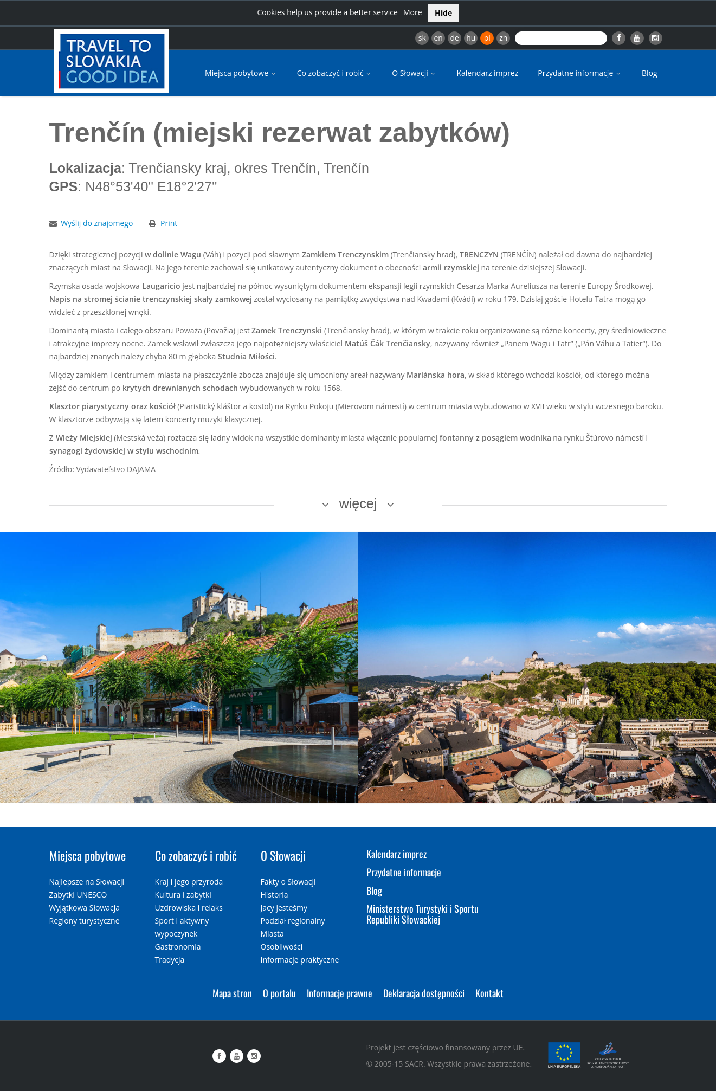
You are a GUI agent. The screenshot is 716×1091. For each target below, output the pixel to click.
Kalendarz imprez (487, 73)
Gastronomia (178, 946)
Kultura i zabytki (183, 894)
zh (503, 38)
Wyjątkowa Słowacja (84, 907)
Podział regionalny (293, 920)
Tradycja (170, 959)
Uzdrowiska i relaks (189, 907)
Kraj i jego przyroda (189, 881)
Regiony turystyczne (84, 920)
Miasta (272, 933)
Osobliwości (282, 946)
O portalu (279, 993)
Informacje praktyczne (300, 959)
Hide (443, 13)
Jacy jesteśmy (284, 907)
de (454, 38)
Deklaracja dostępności (424, 993)
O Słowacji (414, 73)
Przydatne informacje (580, 73)
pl (487, 38)
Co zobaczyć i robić (335, 73)
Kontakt (489, 993)
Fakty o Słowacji (288, 881)
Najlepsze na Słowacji (87, 881)
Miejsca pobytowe (241, 73)
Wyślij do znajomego (97, 223)
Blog (649, 73)
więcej (358, 503)
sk (422, 38)
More (412, 12)
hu (470, 38)
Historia (274, 894)
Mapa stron (232, 993)
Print (168, 223)
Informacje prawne (339, 993)
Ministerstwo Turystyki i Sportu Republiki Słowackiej (422, 913)
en (438, 38)
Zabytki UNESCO (78, 894)
